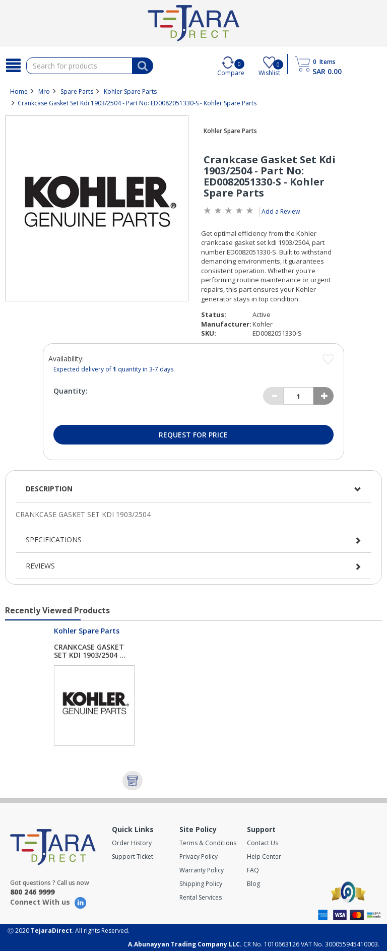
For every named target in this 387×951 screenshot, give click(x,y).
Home (19, 91)
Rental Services (200, 897)
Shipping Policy (200, 883)
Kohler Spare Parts (130, 91)
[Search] (13, 65)
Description (49, 488)
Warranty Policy (201, 870)
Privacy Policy (198, 856)
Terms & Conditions (207, 843)
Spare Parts (76, 91)
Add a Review (281, 211)
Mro (44, 91)
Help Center (264, 856)
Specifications (54, 539)
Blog (253, 883)
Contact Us (262, 843)
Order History (132, 843)
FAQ (253, 870)
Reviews (40, 565)
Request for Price (193, 434)
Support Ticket (132, 856)
